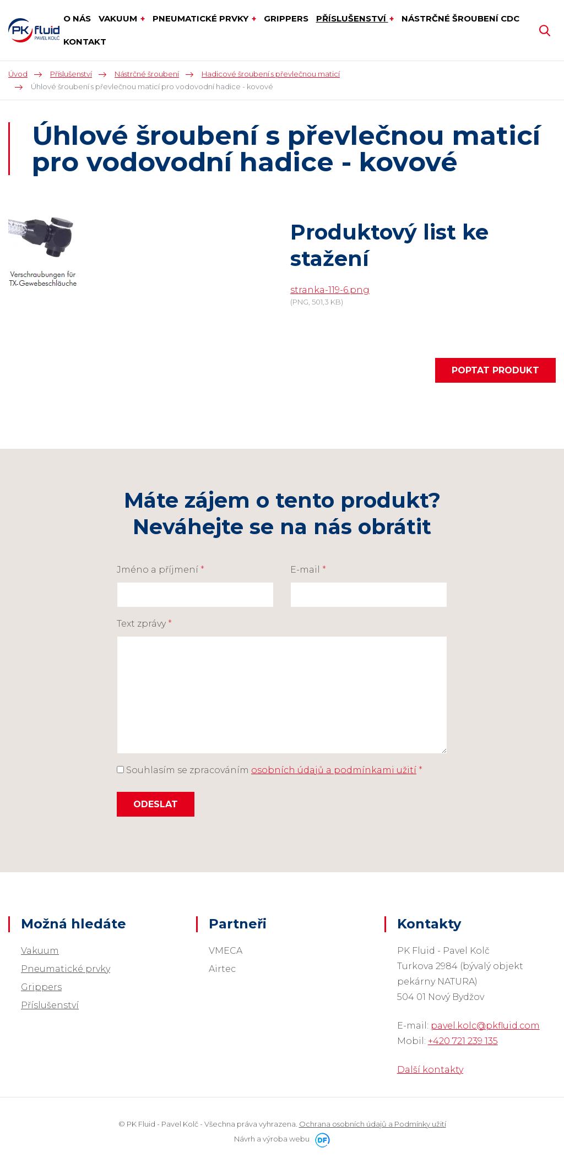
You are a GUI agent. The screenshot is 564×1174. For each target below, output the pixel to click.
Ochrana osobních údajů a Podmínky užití (372, 1123)
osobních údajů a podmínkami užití (333, 770)
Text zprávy (144, 623)
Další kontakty (430, 1069)
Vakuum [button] (119, 18)
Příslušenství (50, 1005)
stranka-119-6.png (330, 290)
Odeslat (155, 804)
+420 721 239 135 (463, 1041)
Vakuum (40, 950)
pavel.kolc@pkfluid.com (485, 1025)
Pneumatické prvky (65, 969)
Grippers (41, 987)
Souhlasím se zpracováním (269, 770)
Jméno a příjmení (160, 569)
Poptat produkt (495, 370)
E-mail (308, 569)
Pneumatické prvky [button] (202, 18)
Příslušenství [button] (352, 18)
